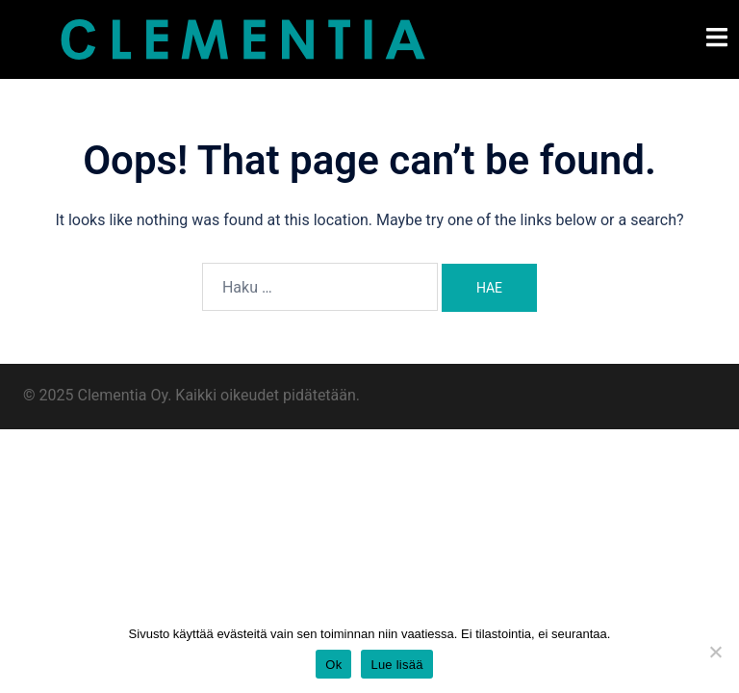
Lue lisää (396, 664)
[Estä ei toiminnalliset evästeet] (715, 651)
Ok (333, 664)
